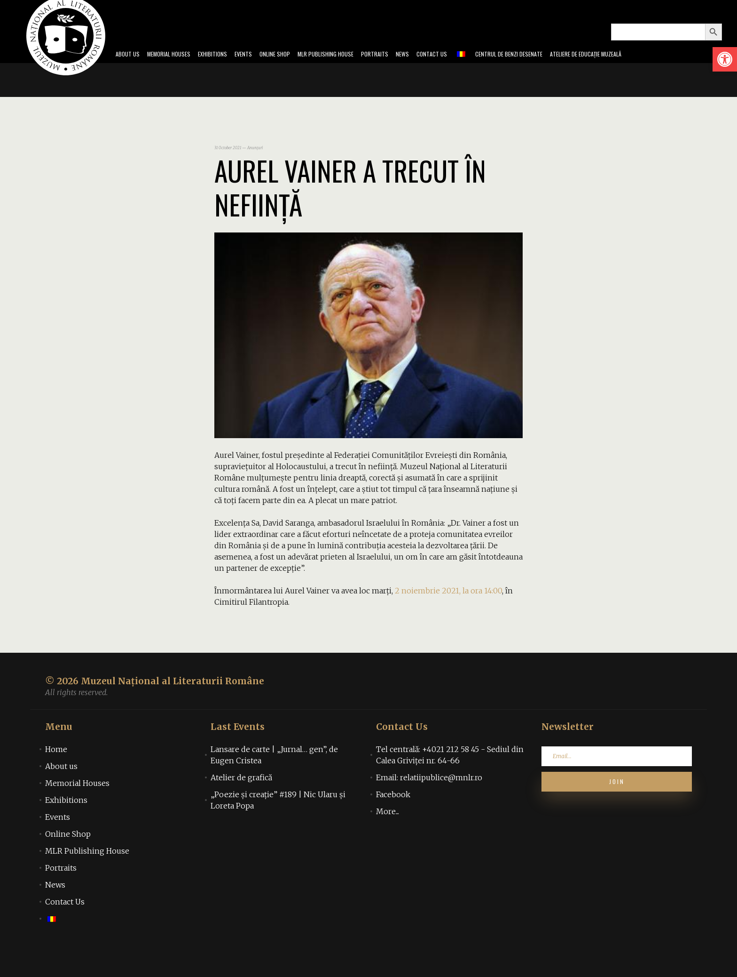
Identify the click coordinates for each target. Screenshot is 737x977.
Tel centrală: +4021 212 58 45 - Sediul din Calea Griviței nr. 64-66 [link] (450, 782)
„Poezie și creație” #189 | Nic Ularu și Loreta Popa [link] (278, 827)
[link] (725, 59)
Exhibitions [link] (183, 67)
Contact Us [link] (444, 67)
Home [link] (56, 776)
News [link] (410, 67)
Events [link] (219, 67)
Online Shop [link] (257, 67)
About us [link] (61, 793)
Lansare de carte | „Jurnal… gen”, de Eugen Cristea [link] (274, 782)
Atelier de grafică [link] (241, 804)
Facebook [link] (393, 821)
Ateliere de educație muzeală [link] (626, 67)
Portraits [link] (377, 67)
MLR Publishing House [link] (318, 67)
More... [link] (387, 838)
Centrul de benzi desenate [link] (532, 67)
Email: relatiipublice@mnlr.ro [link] (429, 804)
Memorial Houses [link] (130, 67)
